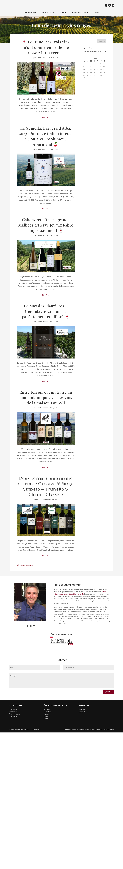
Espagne (47, 709)
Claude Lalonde (41, 57)
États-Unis (48, 711)
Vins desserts (13, 716)
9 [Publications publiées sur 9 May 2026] (100, 66)
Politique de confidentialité (103, 729)
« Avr (84, 77)
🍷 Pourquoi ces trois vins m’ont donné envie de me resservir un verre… (46, 47)
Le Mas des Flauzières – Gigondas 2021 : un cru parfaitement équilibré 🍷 (46, 311)
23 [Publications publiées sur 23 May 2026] (101, 72)
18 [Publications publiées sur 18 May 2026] (84, 72)
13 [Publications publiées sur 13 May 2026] (91, 69)
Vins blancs (13, 709)
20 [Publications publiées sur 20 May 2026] (91, 72)
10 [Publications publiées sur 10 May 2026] (104, 66)
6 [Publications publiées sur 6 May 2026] (90, 66)
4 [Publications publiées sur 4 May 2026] (83, 66)
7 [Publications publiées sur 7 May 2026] (93, 66)
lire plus (45, 117)
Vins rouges (13, 711)
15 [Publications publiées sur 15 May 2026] (97, 69)
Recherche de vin (29, 12)
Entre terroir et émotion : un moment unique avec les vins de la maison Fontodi (45, 397)
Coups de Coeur (47, 12)
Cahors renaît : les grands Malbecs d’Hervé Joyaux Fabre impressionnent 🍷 (45, 224)
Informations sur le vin (79, 12)
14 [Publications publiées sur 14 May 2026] (94, 69)
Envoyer (108, 691)
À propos (63, 12)
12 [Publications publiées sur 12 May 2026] (87, 69)
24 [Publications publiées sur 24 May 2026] (104, 72)
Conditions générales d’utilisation (78, 729)
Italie (46, 716)
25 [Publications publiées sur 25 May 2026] (84, 75)
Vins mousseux (14, 713)
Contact (96, 12)
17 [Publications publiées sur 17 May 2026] (104, 69)
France (46, 713)
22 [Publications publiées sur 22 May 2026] (97, 72)
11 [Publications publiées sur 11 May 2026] (84, 69)
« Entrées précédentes (25, 564)
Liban (46, 718)
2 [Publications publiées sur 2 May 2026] (100, 63)
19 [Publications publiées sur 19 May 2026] (87, 72)
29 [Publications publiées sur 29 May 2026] (97, 75)
